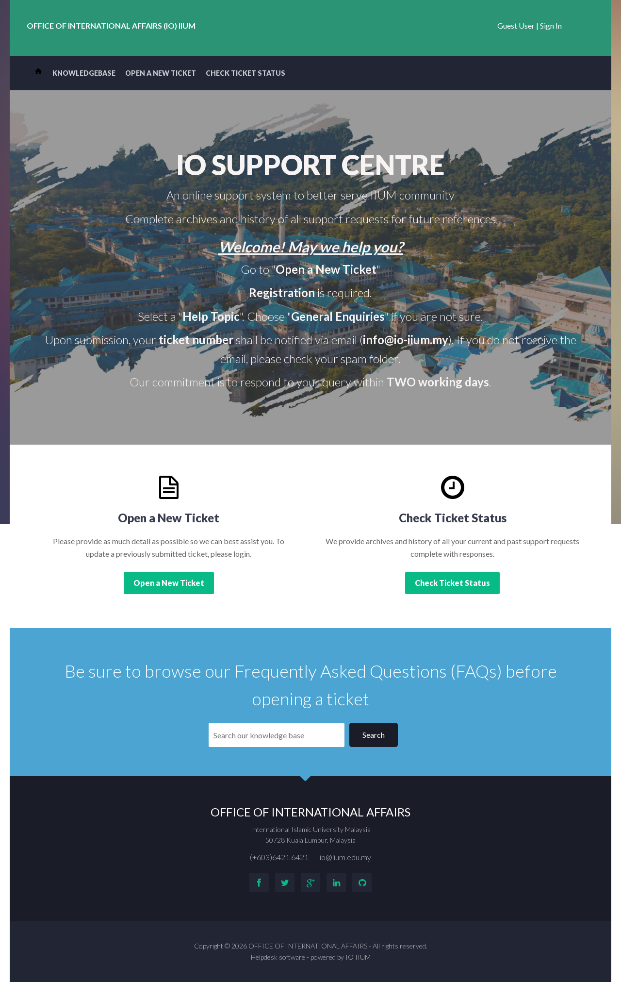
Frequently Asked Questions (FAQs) (368, 671)
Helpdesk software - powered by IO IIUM (311, 957)
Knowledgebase (83, 73)
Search (373, 734)
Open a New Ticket (160, 73)
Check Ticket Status (245, 73)
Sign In (551, 25)
